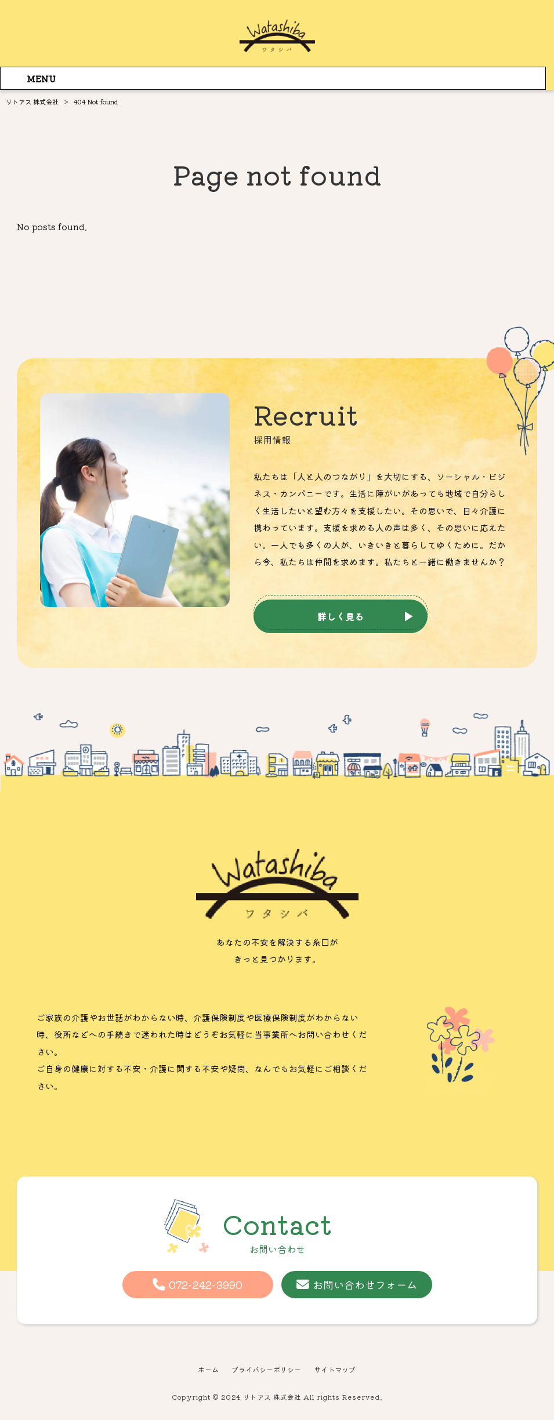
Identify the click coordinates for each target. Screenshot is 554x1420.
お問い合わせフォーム (365, 1284)
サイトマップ (338, 1370)
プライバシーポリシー (265, 1370)
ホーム (203, 1370)
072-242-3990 (205, 1284)
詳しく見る (340, 616)
